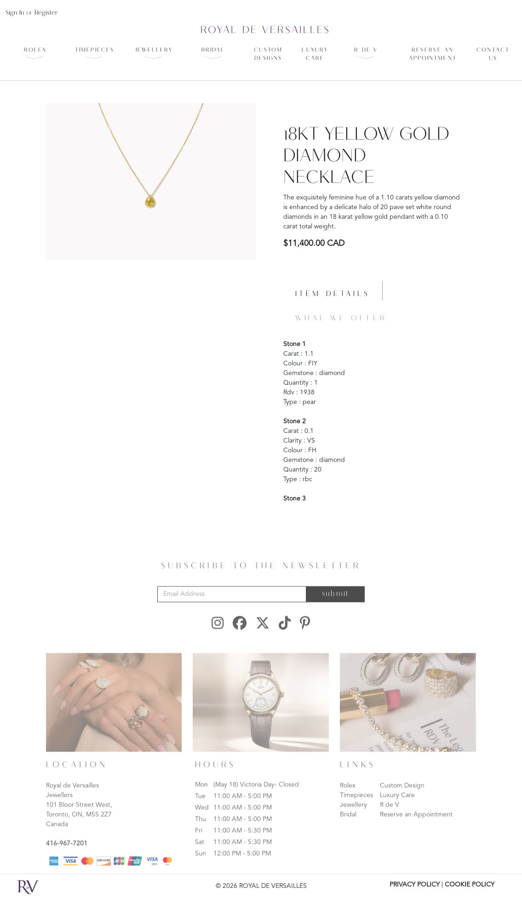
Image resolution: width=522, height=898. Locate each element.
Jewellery (353, 820)
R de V (389, 820)
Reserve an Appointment (416, 830)
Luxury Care (397, 810)
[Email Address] (231, 610)
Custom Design (402, 801)
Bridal (348, 830)
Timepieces (356, 810)
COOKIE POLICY (469, 884)
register (46, 13)
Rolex (348, 801)
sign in (15, 13)
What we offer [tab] (341, 318)
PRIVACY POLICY (415, 884)
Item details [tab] (332, 294)
